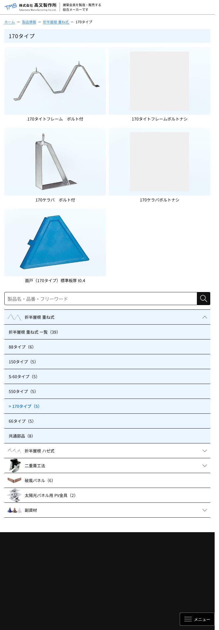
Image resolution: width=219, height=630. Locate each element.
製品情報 (29, 21)
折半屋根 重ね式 (56, 21)
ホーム (9, 21)
